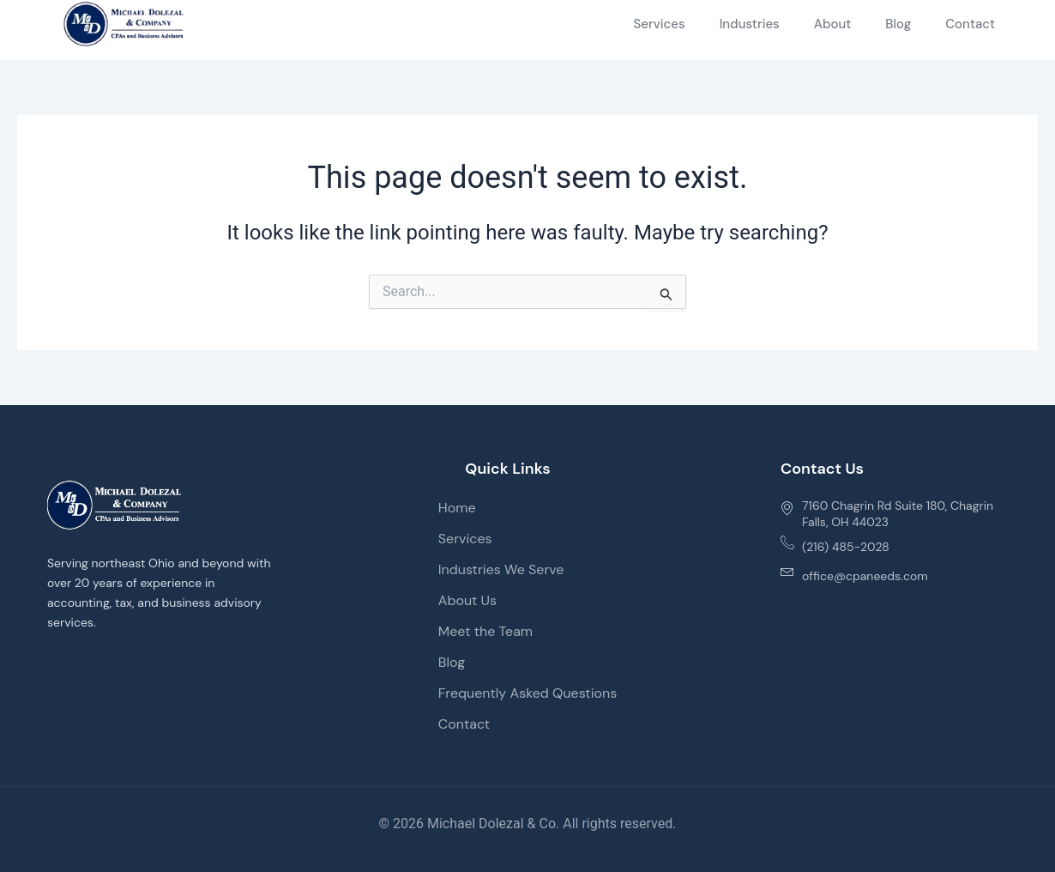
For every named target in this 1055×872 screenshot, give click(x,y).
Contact (970, 24)
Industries (750, 24)
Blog (898, 24)
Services (658, 24)
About (833, 24)
